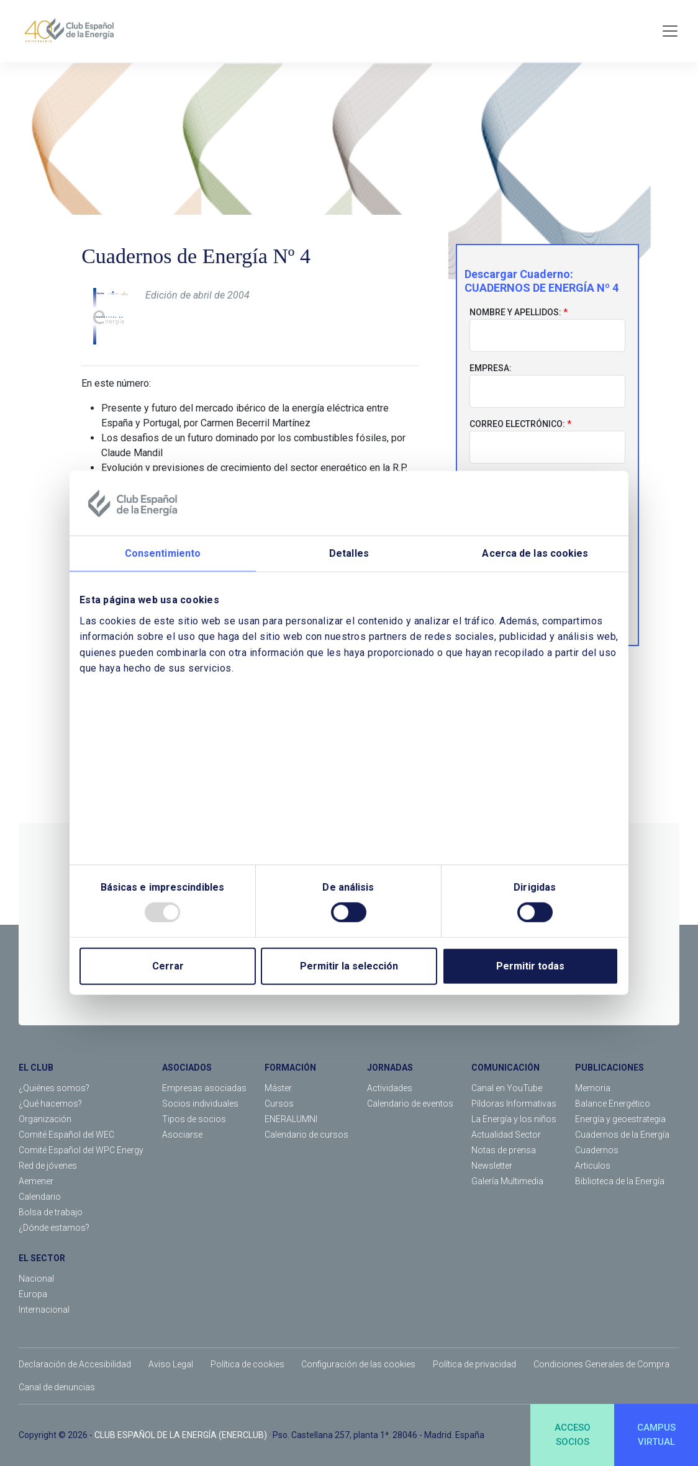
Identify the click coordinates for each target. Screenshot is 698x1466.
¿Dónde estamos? (54, 1228)
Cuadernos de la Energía (622, 1135)
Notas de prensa (503, 1150)
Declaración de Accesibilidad (75, 1364)
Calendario (40, 1197)
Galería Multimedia (507, 1181)
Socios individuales (200, 1103)
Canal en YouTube (506, 1088)
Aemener (36, 1181)
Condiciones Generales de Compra (601, 1364)
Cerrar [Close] (168, 966)
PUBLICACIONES (609, 1068)
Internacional (44, 1310)
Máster (278, 1088)
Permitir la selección (349, 966)
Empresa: (490, 368)
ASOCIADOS (187, 1068)
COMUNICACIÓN (505, 1068)
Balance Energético (612, 1103)
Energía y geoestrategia (620, 1119)
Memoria (592, 1088)
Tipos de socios (194, 1119)
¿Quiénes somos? (54, 1088)
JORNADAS (390, 1068)
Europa (33, 1294)
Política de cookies (247, 1364)
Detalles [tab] (349, 553)
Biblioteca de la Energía (619, 1181)
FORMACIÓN (290, 1068)
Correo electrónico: (517, 424)
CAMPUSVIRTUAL (656, 1434)
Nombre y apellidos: (515, 312)
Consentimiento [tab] (163, 553)
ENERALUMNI (291, 1119)
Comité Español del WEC (66, 1135)
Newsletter (491, 1166)
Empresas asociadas (204, 1088)
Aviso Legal (170, 1364)
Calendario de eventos (410, 1103)
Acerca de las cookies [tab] (535, 553)
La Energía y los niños (513, 1119)
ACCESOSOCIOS (573, 1434)
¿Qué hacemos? (50, 1103)
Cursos (279, 1103)
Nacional (36, 1279)
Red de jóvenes (48, 1166)
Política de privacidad (474, 1364)
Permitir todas (530, 966)
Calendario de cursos (306, 1135)
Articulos (592, 1166)
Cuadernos (597, 1150)
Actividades (389, 1088)
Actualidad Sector (506, 1135)
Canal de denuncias (57, 1387)
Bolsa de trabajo (51, 1212)
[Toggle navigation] (670, 31)
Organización (45, 1119)
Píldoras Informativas (513, 1103)
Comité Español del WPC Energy (81, 1150)
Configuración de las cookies (358, 1364)
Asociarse (182, 1135)
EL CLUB (36, 1068)
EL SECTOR (42, 1258)
